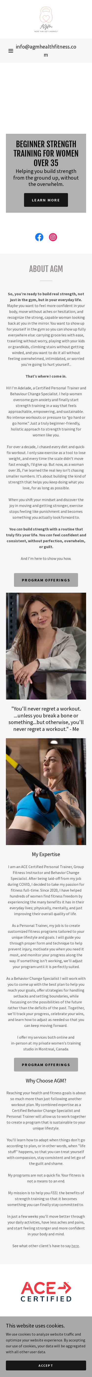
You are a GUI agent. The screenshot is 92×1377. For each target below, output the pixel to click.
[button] (11, 51)
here (75, 1245)
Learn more (46, 199)
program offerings (46, 580)
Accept (46, 1372)
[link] (46, 19)
